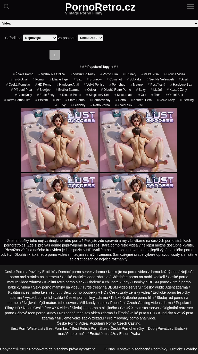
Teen (156, 95)
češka (90, 90)
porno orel (18, 277)
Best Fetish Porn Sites (90, 328)
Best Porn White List (27, 328)
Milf (57, 100)
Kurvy (60, 105)
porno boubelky (84, 292)
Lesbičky (78, 105)
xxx (142, 95)
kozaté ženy (177, 90)
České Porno (67, 323)
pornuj (38, 79)
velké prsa (138, 313)
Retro (121, 100)
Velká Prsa (150, 74)
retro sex (186, 308)
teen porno (36, 313)
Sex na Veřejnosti (160, 79)
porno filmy (86, 297)
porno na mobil (141, 277)
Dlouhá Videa (174, 74)
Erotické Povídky (183, 349)
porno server (82, 272)
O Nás (109, 349)
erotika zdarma (67, 90)
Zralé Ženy (45, 95)
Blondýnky (23, 95)
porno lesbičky (178, 292)
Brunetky (94, 79)
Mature (136, 84)
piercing (187, 100)
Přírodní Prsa (21, 90)
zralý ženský (130, 292)
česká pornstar (18, 84)
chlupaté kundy (117, 282)
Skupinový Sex (97, 95)
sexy (141, 90)
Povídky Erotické (41, 272)
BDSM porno (158, 282)
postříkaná (156, 84)
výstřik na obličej (51, 74)
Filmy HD (12, 308)
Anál (183, 79)
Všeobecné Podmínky (149, 349)
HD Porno (43, 84)
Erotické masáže (102, 334)
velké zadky (81, 318)
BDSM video (118, 287)
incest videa (30, 292)
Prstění (41, 100)
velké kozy (166, 100)
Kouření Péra (141, 100)
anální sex (123, 105)
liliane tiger (59, 79)
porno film (109, 74)
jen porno (90, 308)
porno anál (137, 318)
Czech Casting (138, 303)
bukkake (134, 79)
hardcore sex (181, 84)
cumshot (114, 79)
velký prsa (185, 313)
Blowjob (44, 90)
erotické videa (84, 277)
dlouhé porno (70, 95)
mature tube (55, 303)
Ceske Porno (14, 272)
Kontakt (123, 349)
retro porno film (17, 100)
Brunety (129, 74)
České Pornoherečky (127, 328)
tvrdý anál (19, 79)
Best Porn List (57, 328)
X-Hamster (139, 308)
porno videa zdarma (144, 272)
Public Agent (165, 287)
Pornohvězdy (100, 100)
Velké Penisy (94, 84)
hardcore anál (67, 84)
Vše (140, 105)
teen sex (83, 313)
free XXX (52, 308)
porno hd (45, 297)
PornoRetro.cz (100, 10)
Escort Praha (129, 334)
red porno (175, 297)
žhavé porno (23, 74)
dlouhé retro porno (116, 90)
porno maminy (53, 287)
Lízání (156, 90)
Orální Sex (174, 95)
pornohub (117, 84)
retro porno (100, 105)
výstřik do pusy (83, 74)
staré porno (75, 100)
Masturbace (123, 95)
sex (78, 79)
